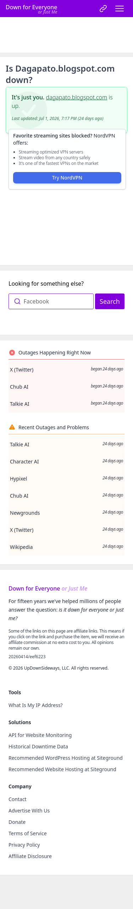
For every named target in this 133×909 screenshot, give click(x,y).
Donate (17, 822)
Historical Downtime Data (38, 746)
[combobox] (51, 301)
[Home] (31, 8)
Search (110, 301)
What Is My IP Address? (36, 705)
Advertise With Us (29, 810)
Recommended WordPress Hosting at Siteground (66, 757)
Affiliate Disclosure (30, 856)
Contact (18, 799)
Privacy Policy (24, 844)
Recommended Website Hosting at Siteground (62, 769)
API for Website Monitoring (40, 735)
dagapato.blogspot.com (76, 97)
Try (67, 177)
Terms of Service (28, 833)
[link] (103, 8)
